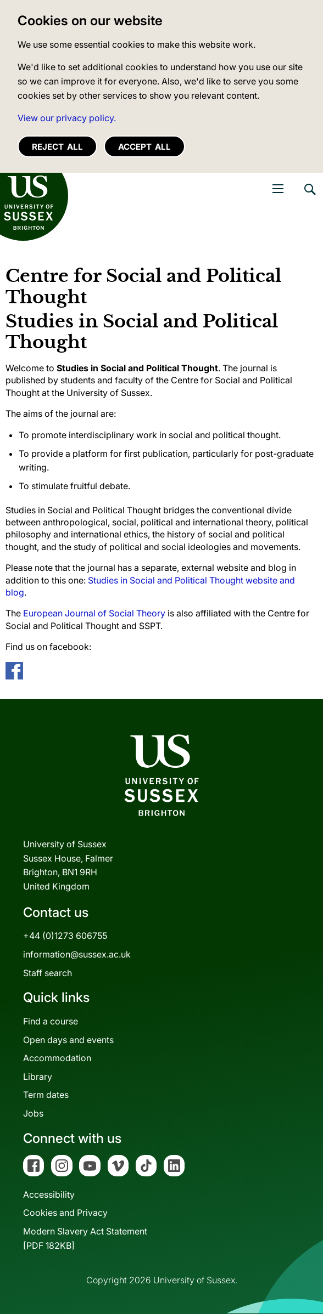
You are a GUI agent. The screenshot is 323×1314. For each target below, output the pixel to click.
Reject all (57, 146)
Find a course (50, 1021)
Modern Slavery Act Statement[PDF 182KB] (85, 1238)
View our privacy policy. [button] (67, 117)
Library (37, 1076)
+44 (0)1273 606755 (65, 935)
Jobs (33, 1113)
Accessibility (49, 1194)
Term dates (46, 1094)
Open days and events (68, 1039)
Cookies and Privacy (65, 1212)
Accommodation (57, 1057)
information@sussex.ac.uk (77, 954)
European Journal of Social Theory (94, 613)
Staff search (47, 972)
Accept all (144, 146)
